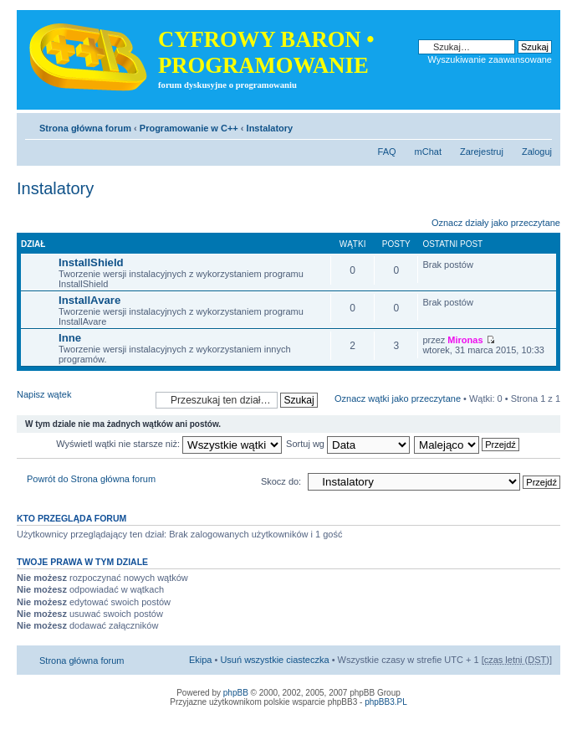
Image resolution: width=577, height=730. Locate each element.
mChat (428, 152)
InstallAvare (89, 300)
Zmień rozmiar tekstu (540, 124)
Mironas (465, 340)
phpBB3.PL (386, 702)
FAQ (387, 152)
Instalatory (270, 128)
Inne (70, 338)
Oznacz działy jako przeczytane (495, 223)
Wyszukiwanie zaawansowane (490, 59)
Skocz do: (281, 481)
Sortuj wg (348, 444)
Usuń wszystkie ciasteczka (274, 660)
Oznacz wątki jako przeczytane (397, 398)
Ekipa (200, 660)
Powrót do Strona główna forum (91, 479)
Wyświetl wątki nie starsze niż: (169, 444)
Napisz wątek (82, 399)
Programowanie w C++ (189, 128)
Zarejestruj (481, 152)
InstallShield (91, 262)
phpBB (235, 692)
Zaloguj (537, 152)
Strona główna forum (85, 128)
